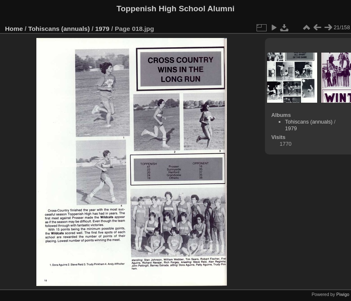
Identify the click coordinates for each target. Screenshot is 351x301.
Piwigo (342, 294)
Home (14, 28)
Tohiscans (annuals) (59, 28)
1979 (102, 28)
